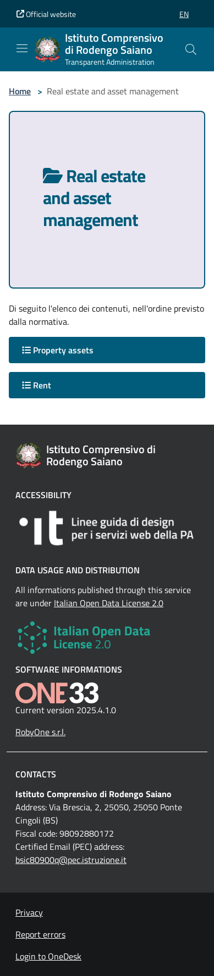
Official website (46, 14)
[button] (184, 14)
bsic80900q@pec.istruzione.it (71, 859)
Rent (36, 385)
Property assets (58, 350)
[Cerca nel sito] (190, 49)
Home (20, 91)
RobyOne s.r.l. (40, 731)
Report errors (40, 934)
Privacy (29, 912)
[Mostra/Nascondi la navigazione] (22, 48)
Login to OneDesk (48, 956)
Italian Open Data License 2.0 (108, 603)
